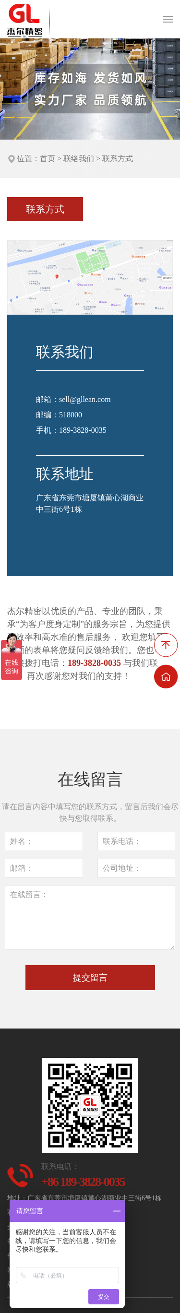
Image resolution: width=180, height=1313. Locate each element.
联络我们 (78, 158)
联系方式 (117, 158)
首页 (47, 158)
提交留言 (90, 977)
